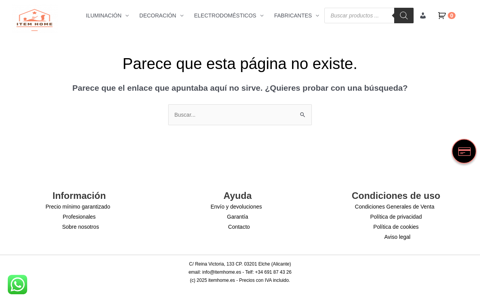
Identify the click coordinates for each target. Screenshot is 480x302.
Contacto (239, 227)
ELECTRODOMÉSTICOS (225, 15)
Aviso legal (397, 237)
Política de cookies (396, 227)
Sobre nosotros (80, 227)
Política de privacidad (396, 217)
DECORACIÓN (157, 15)
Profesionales (79, 217)
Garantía (237, 217)
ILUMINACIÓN (104, 15)
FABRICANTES (293, 15)
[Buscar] (404, 15)
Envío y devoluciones (236, 207)
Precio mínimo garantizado (77, 207)
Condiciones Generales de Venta (395, 207)
